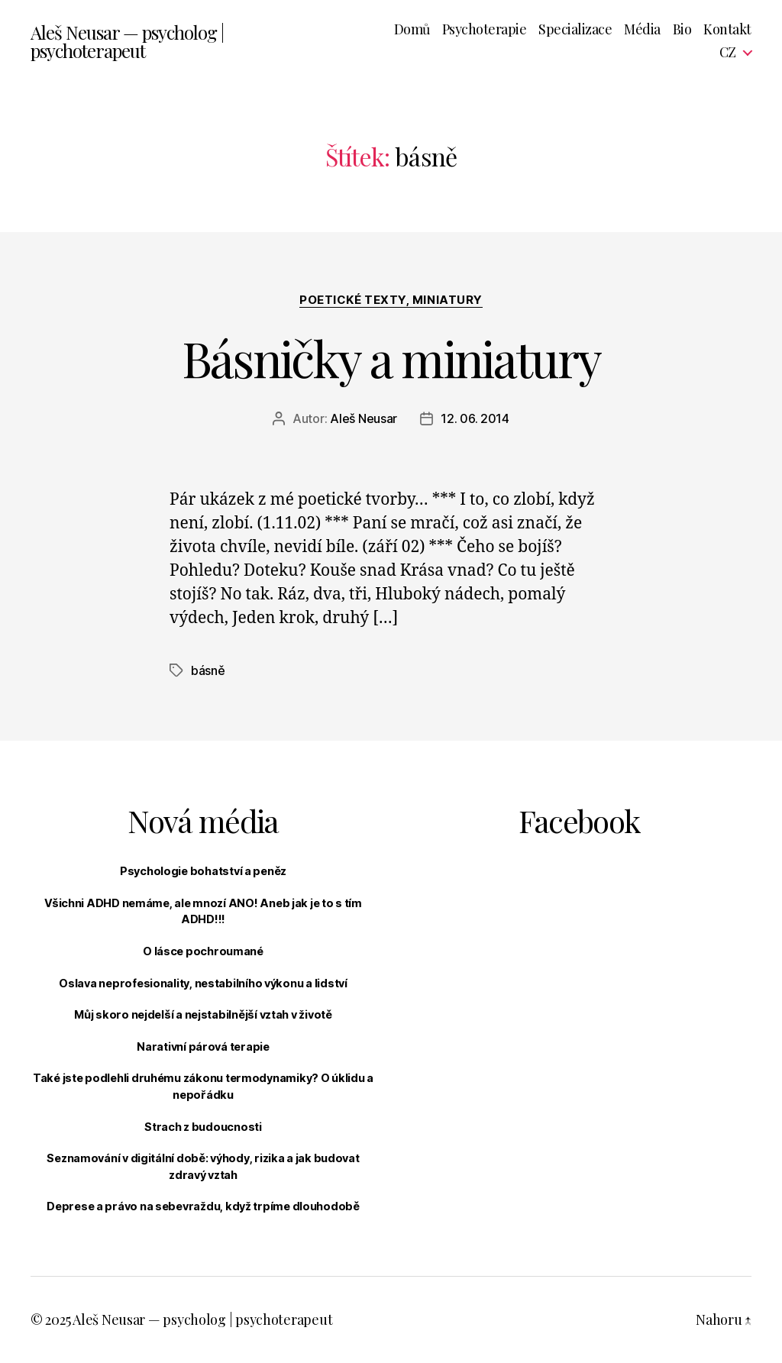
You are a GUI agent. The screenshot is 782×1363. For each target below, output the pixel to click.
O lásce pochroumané (203, 951)
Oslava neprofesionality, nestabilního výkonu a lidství (203, 983)
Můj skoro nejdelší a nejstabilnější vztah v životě (203, 1014)
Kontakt (727, 29)
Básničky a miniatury (391, 357)
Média (642, 29)
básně (208, 670)
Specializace (575, 29)
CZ (727, 52)
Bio (682, 29)
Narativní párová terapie (203, 1046)
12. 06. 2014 (475, 418)
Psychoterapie (484, 29)
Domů (412, 29)
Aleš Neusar (363, 418)
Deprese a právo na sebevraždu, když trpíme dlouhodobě (203, 1206)
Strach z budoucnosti (203, 1126)
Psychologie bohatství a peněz (203, 870)
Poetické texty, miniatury (391, 300)
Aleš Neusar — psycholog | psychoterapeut (127, 41)
